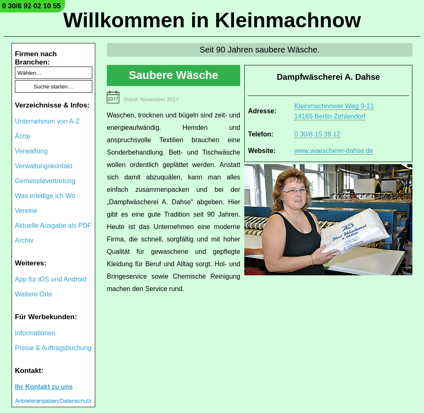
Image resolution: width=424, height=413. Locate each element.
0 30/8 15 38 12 (317, 134)
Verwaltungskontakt (43, 165)
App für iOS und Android (51, 279)
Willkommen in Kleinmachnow (212, 20)
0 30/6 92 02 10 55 (31, 6)
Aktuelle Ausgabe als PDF (53, 225)
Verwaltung (31, 151)
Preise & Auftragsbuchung (53, 347)
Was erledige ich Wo (45, 195)
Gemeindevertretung (45, 180)
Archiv (24, 240)
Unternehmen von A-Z (47, 121)
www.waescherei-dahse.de (333, 150)
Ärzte (22, 136)
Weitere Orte (33, 294)
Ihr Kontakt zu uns (44, 386)
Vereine (26, 210)
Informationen (35, 333)
